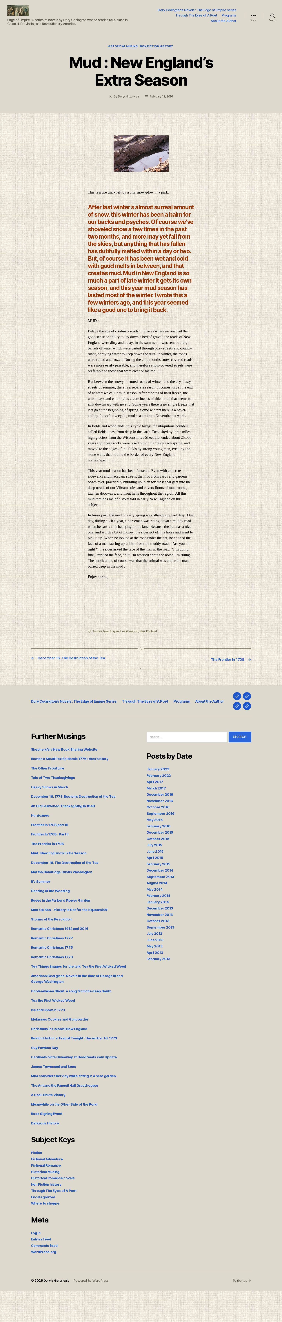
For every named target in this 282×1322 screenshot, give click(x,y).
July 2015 (156, 870)
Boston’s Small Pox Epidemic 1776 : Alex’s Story (75, 784)
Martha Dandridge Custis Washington (66, 897)
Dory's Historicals (58, 1312)
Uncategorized (44, 1228)
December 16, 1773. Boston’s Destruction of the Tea (78, 822)
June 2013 (156, 965)
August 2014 (158, 908)
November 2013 (161, 940)
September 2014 (162, 902)
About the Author (223, 23)
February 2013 (160, 984)
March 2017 (157, 813)
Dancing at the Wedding (53, 916)
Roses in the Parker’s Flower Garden (64, 925)
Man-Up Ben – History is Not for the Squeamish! (74, 935)
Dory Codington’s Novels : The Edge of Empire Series (197, 13)
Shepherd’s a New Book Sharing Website (68, 774)
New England (149, 637)
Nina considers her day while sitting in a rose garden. (79, 1107)
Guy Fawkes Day (46, 1078)
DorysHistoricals (128, 103)
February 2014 (160, 921)
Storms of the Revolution (54, 944)
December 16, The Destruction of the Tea (68, 887)
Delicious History (46, 1154)
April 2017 (156, 807)
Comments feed (46, 1276)
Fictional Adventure (49, 1190)
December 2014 (161, 895)
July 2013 (156, 959)
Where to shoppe (47, 1234)
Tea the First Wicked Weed (56, 1031)
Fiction (37, 1183)
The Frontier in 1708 (49, 869)
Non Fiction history (158, 52)
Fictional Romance (47, 1196)
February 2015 (160, 889)
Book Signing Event (48, 1144)
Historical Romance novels (55, 1209)
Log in (36, 1264)
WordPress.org (45, 1283)
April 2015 (156, 883)
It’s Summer (42, 906)
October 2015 (159, 864)
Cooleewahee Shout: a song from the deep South (76, 1022)
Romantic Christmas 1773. (55, 982)
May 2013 (155, 971)
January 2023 (159, 794)
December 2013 (161, 933)
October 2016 (159, 832)
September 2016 (162, 838)
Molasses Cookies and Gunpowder (63, 1050)
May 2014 (156, 914)
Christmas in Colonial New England (63, 1060)
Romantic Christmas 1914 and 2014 (63, 954)
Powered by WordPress (93, 1312)
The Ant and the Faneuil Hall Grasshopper (69, 1116)
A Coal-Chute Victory (51, 1126)
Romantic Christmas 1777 (54, 963)
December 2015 (161, 857)
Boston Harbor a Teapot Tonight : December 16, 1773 (79, 1069)
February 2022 (160, 800)
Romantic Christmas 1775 (54, 973)
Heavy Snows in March (51, 812)
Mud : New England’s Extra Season (62, 878)
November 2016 (161, 826)
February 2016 (160, 851)
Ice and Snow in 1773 (50, 1041)
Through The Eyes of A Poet (196, 18)
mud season (131, 637)
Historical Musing (122, 52)
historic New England (107, 637)
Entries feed (42, 1270)
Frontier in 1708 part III (51, 850)
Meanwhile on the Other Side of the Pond (68, 1135)
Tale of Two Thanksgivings (56, 803)
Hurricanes (41, 840)
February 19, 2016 (162, 103)
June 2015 (156, 876)
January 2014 (159, 927)
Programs (229, 18)
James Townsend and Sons (56, 1097)
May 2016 (156, 845)
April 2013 (156, 977)
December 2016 (161, 819)
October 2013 (159, 946)
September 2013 (162, 952)
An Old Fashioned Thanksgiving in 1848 (67, 831)
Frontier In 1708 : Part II (52, 859)
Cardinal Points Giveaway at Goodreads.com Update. (79, 1088)
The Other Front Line (50, 793)
